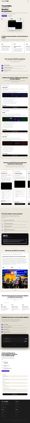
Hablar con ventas (15, 155)
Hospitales (2, 412)
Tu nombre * (4, 374)
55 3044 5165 (6, 362)
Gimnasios (2, 413)
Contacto (16, 413)
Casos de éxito (17, 412)
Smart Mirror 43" (17, 404)
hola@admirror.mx (6, 365)
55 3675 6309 (6, 363)
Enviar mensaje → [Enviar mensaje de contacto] (15, 394)
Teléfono (3, 384)
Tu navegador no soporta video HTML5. (15, 27)
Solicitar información (15, 131)
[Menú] (28, 1)
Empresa (3, 381)
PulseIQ (16, 405)
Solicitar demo (15, 107)
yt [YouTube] (5, 407)
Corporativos (3, 416)
